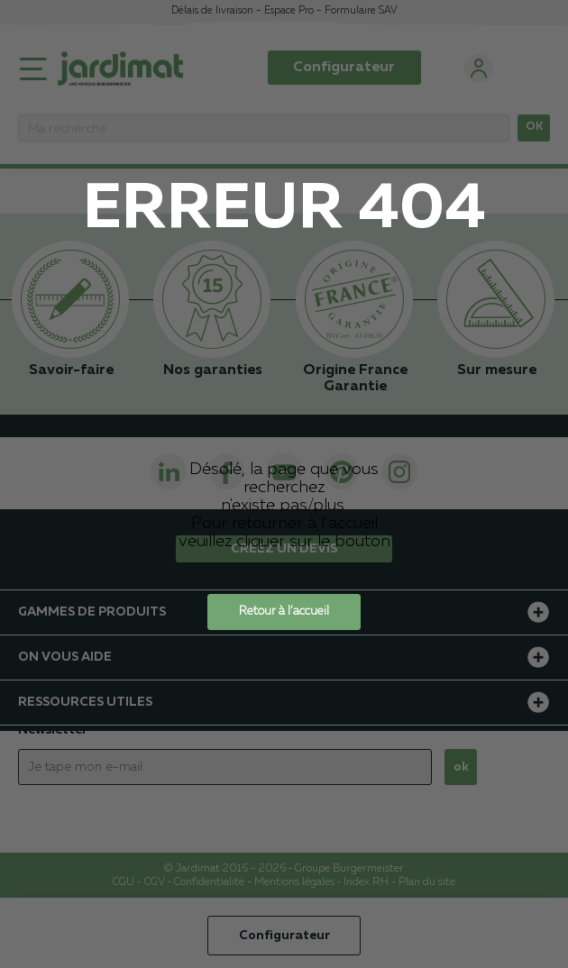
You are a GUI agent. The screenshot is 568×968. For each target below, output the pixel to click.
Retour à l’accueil (284, 611)
